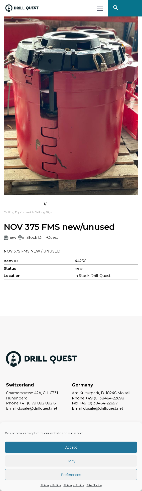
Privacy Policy (51, 485)
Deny (71, 461)
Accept (71, 447)
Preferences (71, 475)
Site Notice (94, 485)
